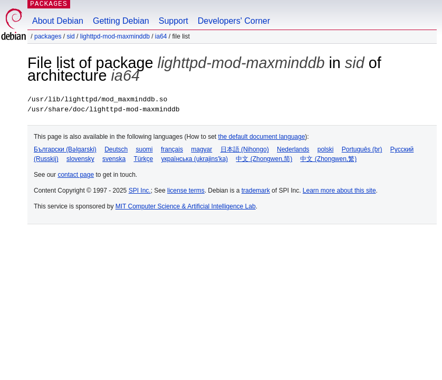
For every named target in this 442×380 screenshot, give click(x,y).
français (172, 149)
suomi (144, 149)
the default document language (261, 136)
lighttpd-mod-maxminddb (115, 36)
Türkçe (143, 159)
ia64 (161, 36)
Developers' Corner (234, 20)
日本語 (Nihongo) (244, 149)
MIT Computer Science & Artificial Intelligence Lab (186, 206)
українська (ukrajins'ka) (194, 159)
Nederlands (293, 149)
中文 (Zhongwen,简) (264, 159)
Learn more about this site (339, 190)
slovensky (80, 159)
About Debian (57, 20)
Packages (47, 36)
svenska (114, 159)
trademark (256, 190)
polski (326, 149)
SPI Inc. (140, 190)
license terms (186, 190)
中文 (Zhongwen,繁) (328, 159)
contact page (75, 174)
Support (173, 20)
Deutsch (116, 149)
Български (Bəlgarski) (65, 149)
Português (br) (362, 149)
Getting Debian (121, 20)
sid (70, 36)
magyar (201, 149)
